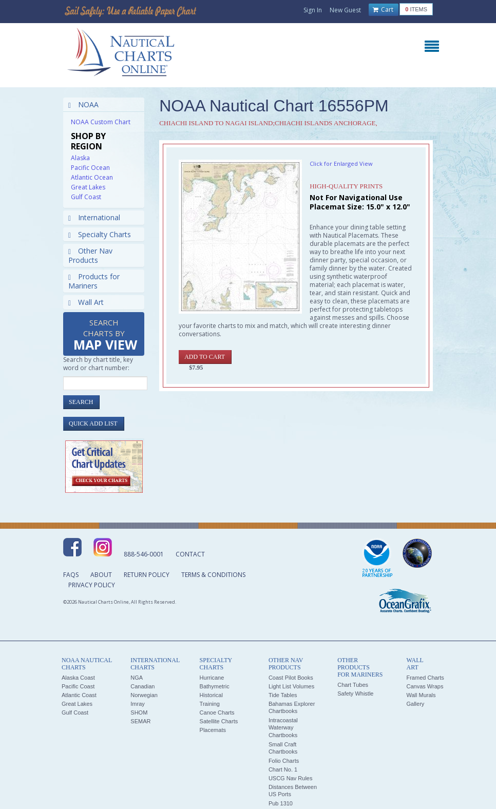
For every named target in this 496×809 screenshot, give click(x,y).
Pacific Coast (78, 686)
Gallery (415, 704)
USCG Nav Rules (291, 778)
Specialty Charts (99, 234)
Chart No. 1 (283, 769)
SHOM (138, 712)
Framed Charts (425, 678)
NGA (136, 678)
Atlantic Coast (79, 695)
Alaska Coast (78, 678)
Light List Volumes (291, 686)
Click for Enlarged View (341, 163)
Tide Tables (283, 695)
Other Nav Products (90, 255)
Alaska (80, 157)
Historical (211, 695)
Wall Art (86, 302)
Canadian (142, 686)
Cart (383, 10)
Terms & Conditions (213, 574)
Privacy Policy (91, 585)
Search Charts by (105, 335)
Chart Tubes (352, 685)
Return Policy (146, 574)
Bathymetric (215, 686)
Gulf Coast (86, 196)
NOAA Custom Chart (100, 122)
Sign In (312, 10)
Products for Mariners (94, 281)
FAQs (71, 574)
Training (210, 704)
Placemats (213, 730)
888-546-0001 (144, 554)
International (94, 217)
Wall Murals (420, 695)
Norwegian (144, 695)
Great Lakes (88, 187)
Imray (137, 704)
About (101, 574)
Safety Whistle (355, 693)
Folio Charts (284, 761)
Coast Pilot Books (291, 678)
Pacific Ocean (90, 167)
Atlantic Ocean (92, 177)
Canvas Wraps (424, 686)
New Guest (345, 10)
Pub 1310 (281, 803)
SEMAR (140, 721)
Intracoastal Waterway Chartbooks (283, 727)
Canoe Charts (217, 712)
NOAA (83, 104)
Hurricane (212, 678)
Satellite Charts (219, 721)
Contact (190, 554)
